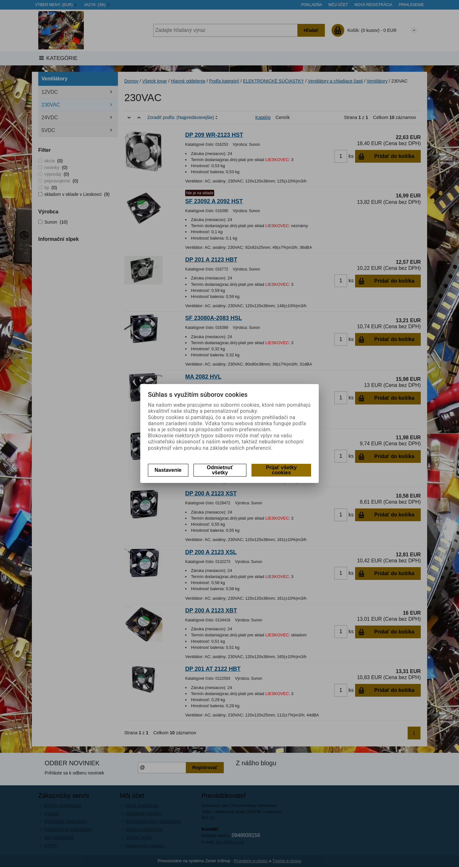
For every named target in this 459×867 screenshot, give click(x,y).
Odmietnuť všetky (220, 470)
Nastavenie (168, 470)
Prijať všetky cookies (281, 470)
